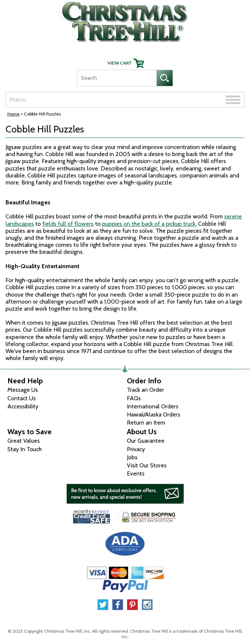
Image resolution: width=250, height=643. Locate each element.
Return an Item (146, 422)
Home (13, 114)
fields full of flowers (68, 223)
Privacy (136, 449)
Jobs (132, 457)
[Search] (116, 78)
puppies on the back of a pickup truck (148, 223)
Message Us (22, 389)
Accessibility (22, 406)
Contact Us (21, 398)
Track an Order (145, 389)
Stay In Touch (24, 449)
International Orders (152, 406)
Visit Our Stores (147, 465)
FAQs (134, 398)
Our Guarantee (145, 440)
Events (136, 473)
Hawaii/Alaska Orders (153, 414)
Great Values (23, 440)
